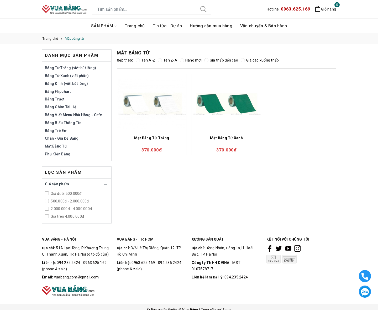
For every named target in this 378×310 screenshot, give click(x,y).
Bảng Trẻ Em (56, 131)
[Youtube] (288, 248)
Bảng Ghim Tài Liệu (62, 107)
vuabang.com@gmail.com (76, 277)
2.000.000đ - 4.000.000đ (71, 209)
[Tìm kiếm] (203, 9)
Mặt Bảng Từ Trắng (151, 138)
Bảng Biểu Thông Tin (63, 123)
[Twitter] (279, 248)
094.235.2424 (236, 277)
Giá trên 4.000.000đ (67, 216)
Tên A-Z (145, 60)
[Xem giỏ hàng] (325, 9)
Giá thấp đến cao (221, 60)
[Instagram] (297, 248)
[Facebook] (269, 248)
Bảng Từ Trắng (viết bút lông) (70, 68)
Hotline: (288, 9)
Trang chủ (135, 25)
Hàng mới (191, 60)
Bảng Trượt (55, 99)
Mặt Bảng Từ (56, 146)
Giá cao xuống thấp (260, 60)
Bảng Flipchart (58, 91)
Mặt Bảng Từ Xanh (226, 138)
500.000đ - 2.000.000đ (69, 201)
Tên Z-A (167, 60)
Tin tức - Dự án (167, 25)
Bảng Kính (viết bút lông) (66, 84)
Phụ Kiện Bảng (57, 154)
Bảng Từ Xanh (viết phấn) (67, 76)
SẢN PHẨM (104, 26)
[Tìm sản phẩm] (151, 9)
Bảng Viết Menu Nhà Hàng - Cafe (73, 115)
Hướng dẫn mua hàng (211, 25)
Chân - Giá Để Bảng (62, 138)
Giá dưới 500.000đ (66, 193)
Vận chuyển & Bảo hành (263, 25)
